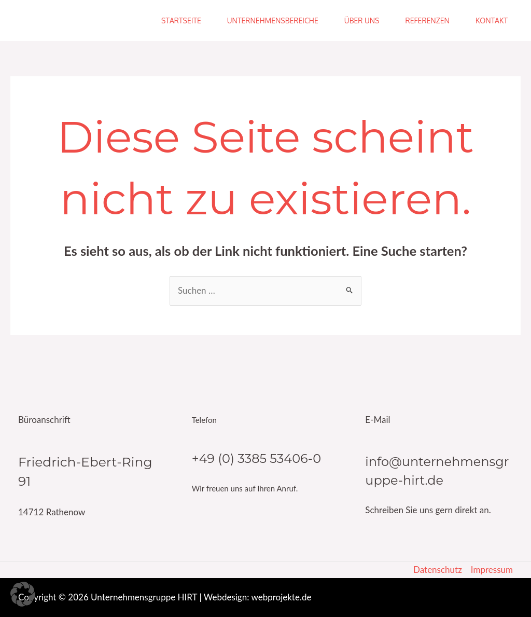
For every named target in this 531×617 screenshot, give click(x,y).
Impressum (492, 569)
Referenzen (427, 20)
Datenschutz (437, 569)
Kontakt (492, 20)
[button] (23, 594)
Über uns (362, 20)
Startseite (181, 20)
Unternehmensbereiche (272, 20)
